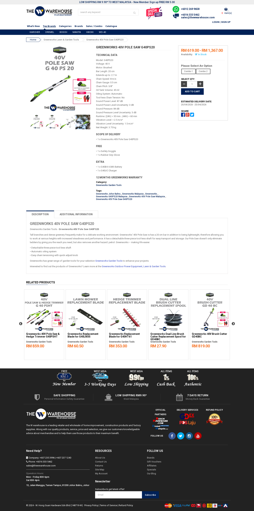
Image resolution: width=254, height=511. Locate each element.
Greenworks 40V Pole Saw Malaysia (147, 196)
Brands (79, 26)
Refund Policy (126, 505)
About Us (100, 457)
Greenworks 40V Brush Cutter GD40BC (209, 335)
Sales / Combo (94, 26)
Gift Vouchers (154, 461)
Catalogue (111, 26)
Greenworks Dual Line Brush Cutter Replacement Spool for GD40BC (168, 337)
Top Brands (49, 26)
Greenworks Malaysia (133, 194)
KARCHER (35, 32)
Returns (99, 465)
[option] (44, 324)
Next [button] (233, 324)
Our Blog (151, 473)
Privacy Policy (91, 505)
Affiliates (151, 465)
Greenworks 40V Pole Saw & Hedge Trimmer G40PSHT (43, 335)
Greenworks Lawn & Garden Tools (61, 39)
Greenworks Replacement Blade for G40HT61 (124, 335)
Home (33, 39)
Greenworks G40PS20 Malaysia (111, 196)
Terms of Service (108, 505)
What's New (33, 26)
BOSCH (63, 32)
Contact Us (101, 461)
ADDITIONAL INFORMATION (76, 214)
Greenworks (151, 194)
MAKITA (77, 32)
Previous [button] (21, 324)
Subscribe (150, 495)
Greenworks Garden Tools (109, 185)
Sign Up (226, 22)
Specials (151, 469)
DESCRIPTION (40, 214)
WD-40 (102, 32)
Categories (65, 26)
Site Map (99, 469)
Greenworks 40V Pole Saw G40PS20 (104, 39)
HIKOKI (89, 32)
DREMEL (49, 32)
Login (215, 22)
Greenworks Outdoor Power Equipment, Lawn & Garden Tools (134, 266)
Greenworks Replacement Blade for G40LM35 (83, 335)
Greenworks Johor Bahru (108, 194)
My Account (101, 473)
